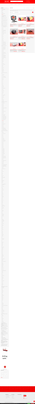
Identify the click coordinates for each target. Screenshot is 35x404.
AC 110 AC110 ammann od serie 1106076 (4, 24)
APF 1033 (3, 40)
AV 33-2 (2, 91)
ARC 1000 (3, 63)
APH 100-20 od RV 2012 (4, 46)
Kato (2, 246)
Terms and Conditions (8, 397)
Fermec (2, 213)
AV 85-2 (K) (3, 97)
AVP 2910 (3, 122)
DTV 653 (2, 145)
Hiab (2, 228)
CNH (2, 187)
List (33, 12)
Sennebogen (3, 295)
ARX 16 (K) (3, 67)
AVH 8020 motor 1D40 (4, 111)
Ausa (2, 172)
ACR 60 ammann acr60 (4, 30)
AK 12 (2, 35)
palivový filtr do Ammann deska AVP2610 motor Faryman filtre (30, 38)
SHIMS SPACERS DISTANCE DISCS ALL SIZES (4, 328)
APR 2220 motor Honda (4, 53)
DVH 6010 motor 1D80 (4, 156)
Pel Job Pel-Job (3, 275)
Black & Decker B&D (3, 177)
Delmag (2, 192)
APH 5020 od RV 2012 (3, 47)
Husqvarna (3, 234)
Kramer (2, 249)
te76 (1, 376)
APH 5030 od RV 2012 (3, 48)
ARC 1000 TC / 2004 (3, 64)
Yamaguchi (3, 318)
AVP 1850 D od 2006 (3, 114)
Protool (2, 281)
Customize (26, 403)
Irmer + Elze (3, 239)
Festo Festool (3, 214)
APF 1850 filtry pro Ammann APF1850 (4, 45)
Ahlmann (2, 10)
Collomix (2, 188)
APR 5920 (3, 59)
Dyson (2, 202)
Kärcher (2, 245)
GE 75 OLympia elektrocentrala (4, 164)
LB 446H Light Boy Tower (4, 165)
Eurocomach (3, 207)
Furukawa (2, 219)
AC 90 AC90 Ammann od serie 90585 (4, 22)
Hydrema (2, 235)
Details (18, 403)
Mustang (2, 266)
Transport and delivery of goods (8, 395)
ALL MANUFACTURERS (3, 9)
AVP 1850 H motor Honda (4, 116)
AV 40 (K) (2, 92)
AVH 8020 (3, 110)
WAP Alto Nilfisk (3, 311)
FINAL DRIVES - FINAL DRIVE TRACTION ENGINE (4, 326)
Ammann (2, 14)
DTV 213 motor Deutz (3, 140)
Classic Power (3, 186)
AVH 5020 (3, 105)
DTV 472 (2, 144)
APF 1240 (3, 41)
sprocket (3, 375)
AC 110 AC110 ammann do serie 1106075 (4, 23)
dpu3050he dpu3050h (3, 374)
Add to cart (13, 23)
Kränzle (2, 250)
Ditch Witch (3, 196)
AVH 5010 (3, 104)
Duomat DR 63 (3, 149)
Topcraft (2, 304)
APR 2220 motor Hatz (3, 52)
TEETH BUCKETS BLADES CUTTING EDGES (5, 339)
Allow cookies (29, 403)
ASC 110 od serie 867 (3, 76)
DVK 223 (2, 159)
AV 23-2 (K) (3, 86)
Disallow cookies (32, 403)
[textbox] (19, 1)
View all (1, 377)
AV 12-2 (2, 81)
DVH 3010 (3, 154)
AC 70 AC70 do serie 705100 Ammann (4, 18)
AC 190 (2, 29)
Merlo (2, 262)
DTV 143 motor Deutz (3, 133)
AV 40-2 (2, 93)
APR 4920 (3, 58)
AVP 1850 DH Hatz (3, 115)
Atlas (2, 170)
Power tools (3, 343)
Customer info (13, 395)
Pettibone (2, 277)
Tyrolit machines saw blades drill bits (5, 305)
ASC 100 (2, 75)
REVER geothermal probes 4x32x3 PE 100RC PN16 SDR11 (4, 286)
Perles (2, 276)
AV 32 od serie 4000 (3, 88)
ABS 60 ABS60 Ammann (4, 15)
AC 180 (2, 28)
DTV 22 (2, 134)
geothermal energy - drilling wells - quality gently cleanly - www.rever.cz (4, 345)
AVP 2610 (3, 120)
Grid (32, 12)
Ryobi (2, 289)
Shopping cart (29, 2)
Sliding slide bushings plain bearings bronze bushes (4, 333)
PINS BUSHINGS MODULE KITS (4, 327)
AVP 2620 (3, 121)
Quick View (15, 23)
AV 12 (2, 80)
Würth (2, 317)
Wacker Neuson (3, 310)
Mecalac (2, 260)
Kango (2, 244)
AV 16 (2, 82)
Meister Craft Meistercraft (4, 261)
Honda (2, 233)
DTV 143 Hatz (3, 138)
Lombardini (3, 255)
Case (2, 183)
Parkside (2, 272)
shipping (13, 402)
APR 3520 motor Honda (4, 57)
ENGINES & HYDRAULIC (3, 337)
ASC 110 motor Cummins (4, 77)
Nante (2, 267)
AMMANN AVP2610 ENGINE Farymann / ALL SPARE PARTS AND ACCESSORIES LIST (14, 25)
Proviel (2, 282)
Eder (2, 204)
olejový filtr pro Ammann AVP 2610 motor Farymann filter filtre (21, 38)
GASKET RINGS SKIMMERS (4, 331)
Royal (2, 288)
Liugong (2, 254)
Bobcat (2, 178)
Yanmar (2, 319)
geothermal (6, 374)
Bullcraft (2, 182)
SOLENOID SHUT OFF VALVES (4, 338)
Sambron (2, 290)
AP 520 (2, 39)
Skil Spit (2, 296)
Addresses (13, 396)
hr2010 (1, 375)
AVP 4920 (3, 127)
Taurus (2, 300)
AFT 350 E (3, 34)
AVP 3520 (3, 126)
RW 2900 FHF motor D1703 (4, 166)
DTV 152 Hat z (3, 139)
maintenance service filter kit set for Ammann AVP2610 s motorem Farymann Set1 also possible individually (22, 51)
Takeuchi (2, 299)
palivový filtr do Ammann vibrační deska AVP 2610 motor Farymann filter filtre (13, 50)
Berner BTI (2, 175)
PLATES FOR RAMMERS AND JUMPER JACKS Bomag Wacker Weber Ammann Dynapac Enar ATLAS (4, 342)
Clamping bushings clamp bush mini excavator (4, 332)
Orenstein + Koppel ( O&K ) (4, 270)
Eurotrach (2, 208)
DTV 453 (2, 143)
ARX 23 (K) (3, 69)
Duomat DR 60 (3, 148)
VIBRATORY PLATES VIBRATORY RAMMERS (4, 340)
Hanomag (2, 225)
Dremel (2, 198)
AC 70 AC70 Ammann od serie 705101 (4, 17)
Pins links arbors (3, 330)
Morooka (2, 265)
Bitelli (2, 176)
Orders (12, 397)
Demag (2, 193)
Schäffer (2, 294)
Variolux (2, 306)
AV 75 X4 (2, 96)
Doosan (2, 197)
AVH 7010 (3, 109)
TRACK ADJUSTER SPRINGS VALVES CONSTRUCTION (4, 325)
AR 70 (2, 62)
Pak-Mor (2, 271)
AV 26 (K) (2, 87)
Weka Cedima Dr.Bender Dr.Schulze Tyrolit (4, 314)
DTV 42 (2, 135)
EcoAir (2, 203)
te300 (5, 375)
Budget (2, 181)
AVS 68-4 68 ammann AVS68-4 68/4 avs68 (4, 130)
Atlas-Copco (3, 171)
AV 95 (2, 98)
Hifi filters (2, 229)
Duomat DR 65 (3, 150)
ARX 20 (2, 68)
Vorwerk (2, 309)
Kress (2, 251)
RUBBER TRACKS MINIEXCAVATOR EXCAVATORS (4, 323)
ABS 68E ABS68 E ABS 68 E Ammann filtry (4, 16)
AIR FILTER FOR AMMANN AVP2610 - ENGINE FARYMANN (22, 25)
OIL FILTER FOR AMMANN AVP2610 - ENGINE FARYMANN (14, 37)
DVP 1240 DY (3, 161)
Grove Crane (3, 223)
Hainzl (2, 224)
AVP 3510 (3, 125)
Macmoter (2, 256)
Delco (2, 191)
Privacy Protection (7, 396)
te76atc (3, 376)
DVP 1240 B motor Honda (4, 160)
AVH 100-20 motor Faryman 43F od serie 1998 (4, 101)
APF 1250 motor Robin (4, 44)
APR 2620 (3, 54)
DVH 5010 (3, 155)
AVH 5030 (3, 106)
